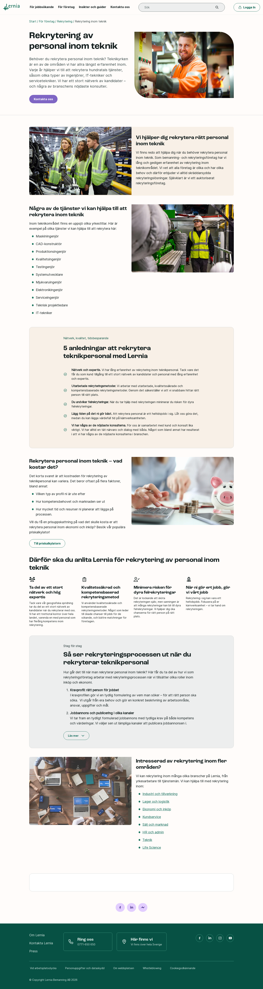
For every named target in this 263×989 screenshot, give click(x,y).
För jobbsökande (42, 7)
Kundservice (151, 817)
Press (33, 951)
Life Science (151, 847)
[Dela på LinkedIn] (131, 907)
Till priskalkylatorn (47, 543)
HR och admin (153, 832)
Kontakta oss (120, 7)
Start (32, 21)
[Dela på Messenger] (142, 907)
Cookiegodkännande (182, 968)
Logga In (247, 7)
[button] (217, 7)
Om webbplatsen (123, 968)
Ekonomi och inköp (156, 809)
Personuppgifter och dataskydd (84, 968)
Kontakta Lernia (41, 943)
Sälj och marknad (155, 824)
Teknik (147, 840)
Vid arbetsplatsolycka (43, 968)
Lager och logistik (155, 801)
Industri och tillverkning (160, 794)
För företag (66, 7)
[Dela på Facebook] (120, 907)
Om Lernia (37, 935)
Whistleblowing (152, 968)
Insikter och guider (92, 7)
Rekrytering (64, 21)
